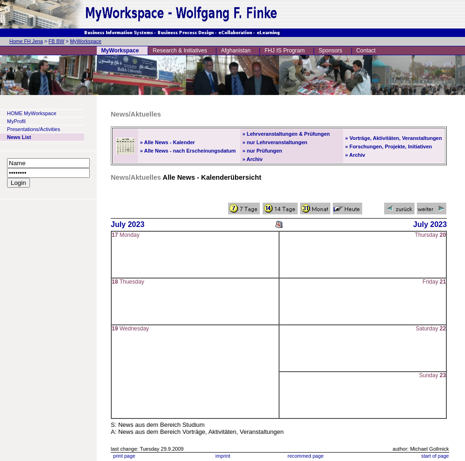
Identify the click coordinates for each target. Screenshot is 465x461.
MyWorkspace (85, 41)
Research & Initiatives (180, 50)
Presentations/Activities (33, 129)
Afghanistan (235, 50)
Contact (365, 50)
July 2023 (127, 224)
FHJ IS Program (285, 50)
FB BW (56, 41)
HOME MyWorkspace (32, 113)
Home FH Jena (26, 41)
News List (19, 137)
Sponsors (331, 50)
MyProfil (16, 121)
